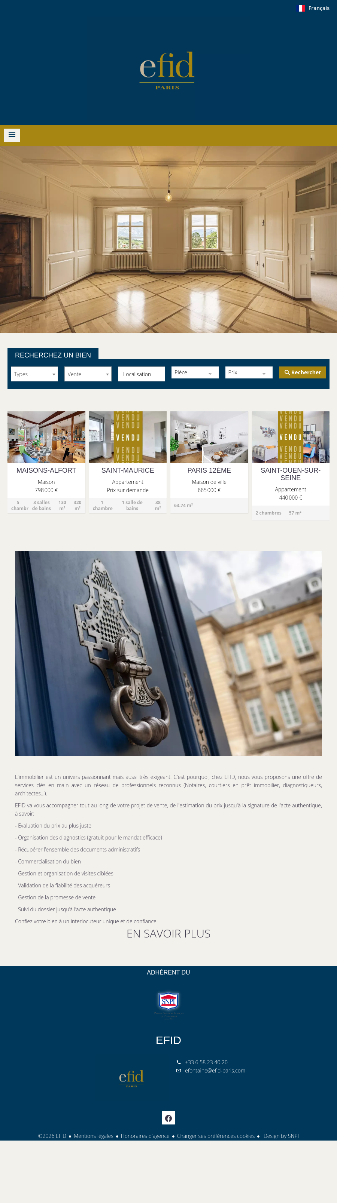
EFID (168, 1040)
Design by (280, 1135)
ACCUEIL (168, 68)
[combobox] (34, 373)
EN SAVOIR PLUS (169, 933)
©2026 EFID (52, 1135)
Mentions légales (93, 1135)
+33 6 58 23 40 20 (206, 1062)
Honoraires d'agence (145, 1135)
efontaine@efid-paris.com (215, 1070)
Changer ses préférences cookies (216, 1135)
